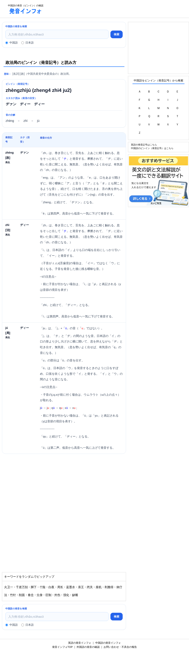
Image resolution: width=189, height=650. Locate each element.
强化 (66, 595)
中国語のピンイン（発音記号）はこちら (152, 148)
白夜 (51, 587)
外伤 (57, 595)
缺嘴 (75, 595)
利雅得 (109, 587)
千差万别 (22, 587)
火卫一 (8, 587)
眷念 (31, 595)
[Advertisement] (117, 9)
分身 (40, 595)
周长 (60, 587)
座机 (99, 587)
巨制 (48, 595)
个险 (42, 587)
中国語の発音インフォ (108, 642)
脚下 (34, 587)
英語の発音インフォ (79, 642)
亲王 (81, 587)
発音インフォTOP (62, 646)
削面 (22, 595)
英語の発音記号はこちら (144, 144)
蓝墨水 (70, 587)
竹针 (13, 595)
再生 (7, 162)
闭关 (90, 587)
